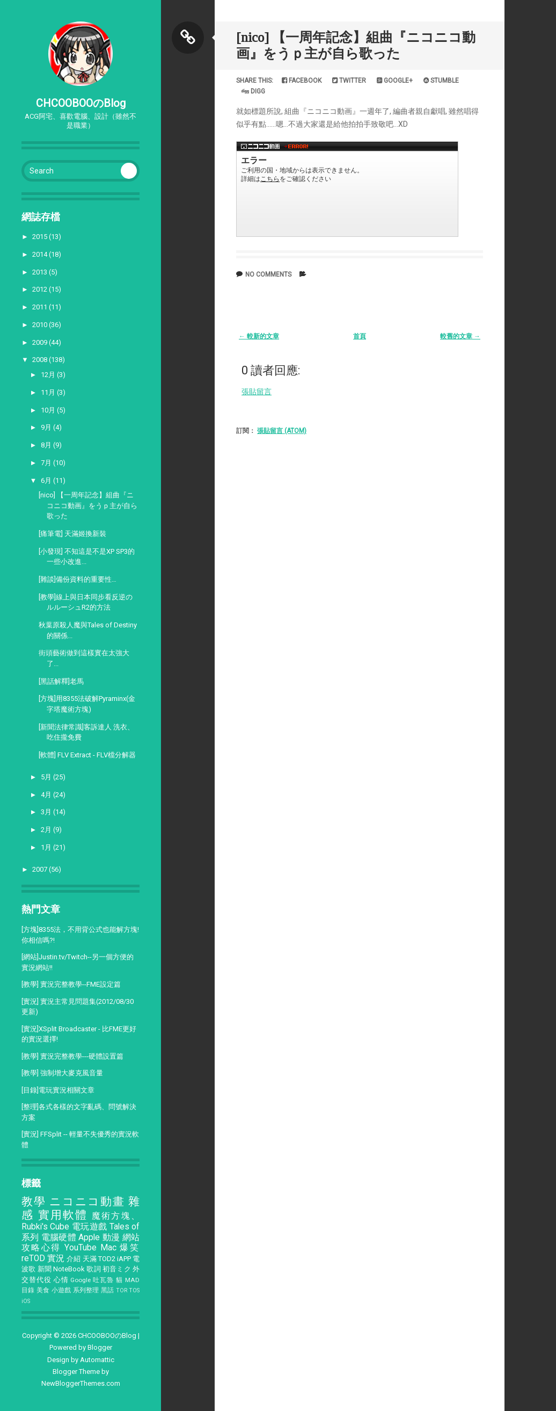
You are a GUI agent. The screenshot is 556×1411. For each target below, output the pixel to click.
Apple (89, 1237)
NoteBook (69, 1269)
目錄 (28, 1290)
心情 (61, 1280)
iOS (25, 1301)
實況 (55, 1258)
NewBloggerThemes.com (80, 1383)
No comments (268, 274)
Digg (253, 91)
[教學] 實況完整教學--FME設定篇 (71, 984)
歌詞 (93, 1269)
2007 (40, 869)
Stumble (441, 80)
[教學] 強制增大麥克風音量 (62, 1073)
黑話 (107, 1290)
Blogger (99, 1347)
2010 (40, 325)
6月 (47, 480)
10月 (49, 410)
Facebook (301, 80)
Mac (108, 1248)
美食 (43, 1290)
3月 (47, 812)
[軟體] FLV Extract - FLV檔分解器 (87, 755)
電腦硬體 (58, 1237)
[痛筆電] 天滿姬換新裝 (72, 534)
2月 (47, 830)
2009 (40, 342)
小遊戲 (61, 1290)
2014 (40, 254)
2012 (40, 289)
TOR (121, 1290)
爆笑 (130, 1248)
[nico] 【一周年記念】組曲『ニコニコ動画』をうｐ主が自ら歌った (88, 505)
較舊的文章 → (460, 336)
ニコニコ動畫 (87, 1201)
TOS (134, 1290)
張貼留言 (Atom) (281, 431)
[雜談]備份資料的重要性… (77, 579)
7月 (47, 463)
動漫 (111, 1237)
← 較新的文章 (259, 336)
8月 (47, 445)
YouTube (80, 1248)
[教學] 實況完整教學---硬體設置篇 (72, 1056)
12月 (49, 375)
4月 (47, 795)
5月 (47, 777)
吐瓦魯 (103, 1280)
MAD (132, 1280)
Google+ (395, 80)
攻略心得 (41, 1248)
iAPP (124, 1259)
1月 (47, 847)
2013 (40, 272)
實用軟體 (63, 1215)
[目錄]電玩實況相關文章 (57, 1090)
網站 (131, 1237)
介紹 (74, 1259)
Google (80, 1280)
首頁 (359, 336)
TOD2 (106, 1259)
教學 (33, 1201)
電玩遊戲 (89, 1227)
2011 (40, 307)
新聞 (45, 1269)
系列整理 (86, 1290)
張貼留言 (257, 391)
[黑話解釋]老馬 (61, 681)
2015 (40, 237)
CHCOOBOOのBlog (81, 103)
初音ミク (117, 1269)
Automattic (97, 1360)
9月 (47, 427)
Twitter (349, 80)
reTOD (33, 1258)
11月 (49, 392)
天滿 (90, 1259)
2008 (40, 360)
